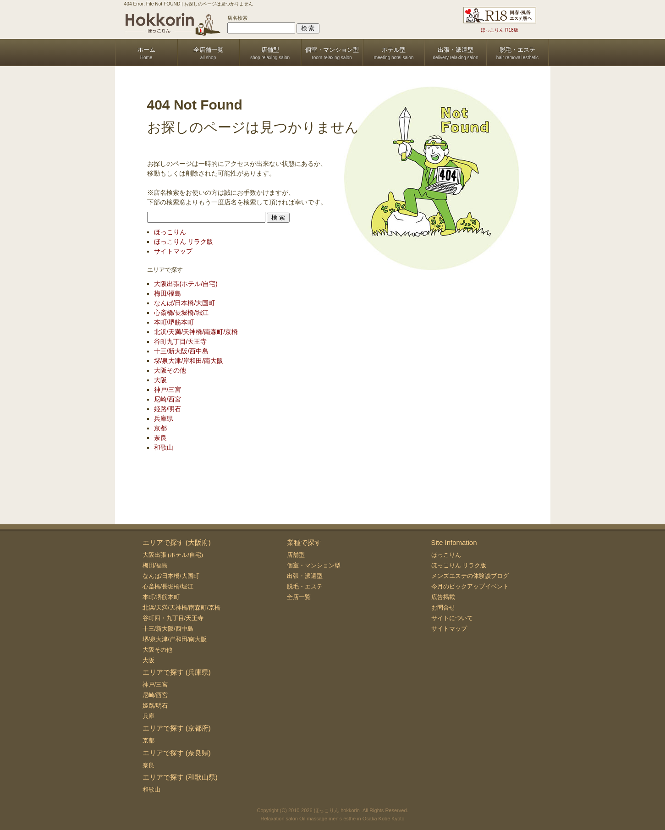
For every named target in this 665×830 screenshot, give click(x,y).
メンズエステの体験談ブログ (470, 575)
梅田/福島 (167, 293)
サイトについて (452, 618)
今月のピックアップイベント (470, 586)
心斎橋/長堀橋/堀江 (181, 312)
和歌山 (163, 447)
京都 (160, 428)
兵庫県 (163, 418)
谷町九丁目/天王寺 (180, 341)
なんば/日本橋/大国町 (184, 303)
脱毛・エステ (305, 586)
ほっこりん (170, 232)
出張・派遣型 (305, 575)
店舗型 (296, 554)
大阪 (160, 380)
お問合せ (443, 607)
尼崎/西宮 (167, 399)
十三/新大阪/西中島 (181, 351)
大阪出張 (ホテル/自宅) (173, 554)
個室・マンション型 (314, 565)
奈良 (160, 437)
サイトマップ (173, 251)
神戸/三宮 (167, 389)
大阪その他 (170, 370)
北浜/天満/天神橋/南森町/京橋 (196, 331)
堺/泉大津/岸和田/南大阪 (189, 360)
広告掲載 (443, 597)
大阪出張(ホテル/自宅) (186, 283)
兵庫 (148, 716)
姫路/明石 (167, 408)
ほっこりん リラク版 (184, 241)
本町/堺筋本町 (174, 322)
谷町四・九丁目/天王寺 (173, 618)
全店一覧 (299, 597)
